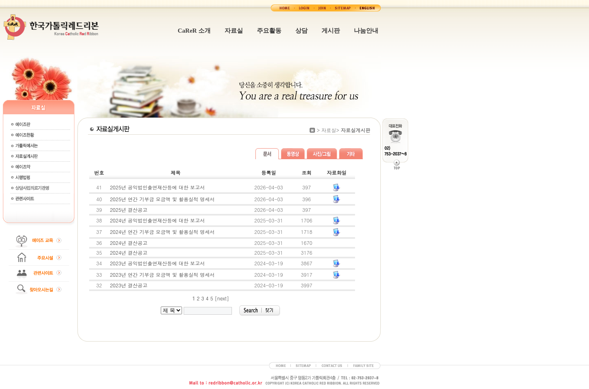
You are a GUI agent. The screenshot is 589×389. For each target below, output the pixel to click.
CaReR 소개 (194, 30)
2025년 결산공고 (129, 209)
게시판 (330, 30)
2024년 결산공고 (129, 242)
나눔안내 (366, 30)
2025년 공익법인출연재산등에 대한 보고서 (157, 187)
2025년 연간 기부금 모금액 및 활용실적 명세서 (162, 199)
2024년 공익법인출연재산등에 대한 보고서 (157, 220)
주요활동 (269, 30)
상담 (301, 30)
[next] (222, 298)
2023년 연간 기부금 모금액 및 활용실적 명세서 (162, 274)
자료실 (234, 30)
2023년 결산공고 (129, 285)
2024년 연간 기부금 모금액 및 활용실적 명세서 (162, 231)
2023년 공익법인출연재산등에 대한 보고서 (157, 263)
